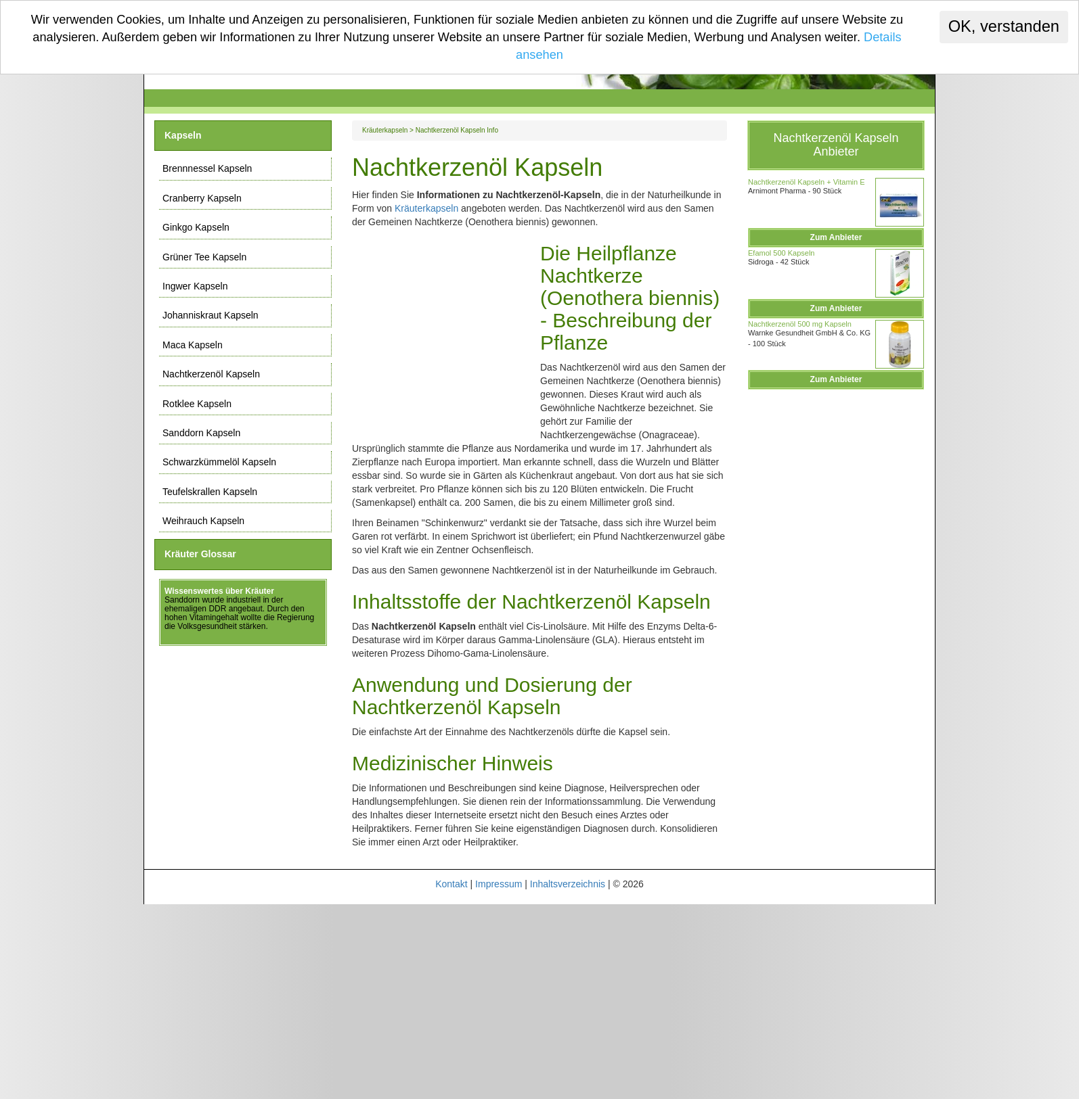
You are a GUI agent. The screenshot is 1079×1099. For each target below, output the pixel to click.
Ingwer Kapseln (195, 286)
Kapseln (182, 135)
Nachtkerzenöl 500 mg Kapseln (800, 324)
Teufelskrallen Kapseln (209, 491)
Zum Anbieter (836, 237)
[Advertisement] (446, 329)
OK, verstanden (1003, 26)
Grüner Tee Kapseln (204, 257)
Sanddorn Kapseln (201, 432)
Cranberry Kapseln (202, 198)
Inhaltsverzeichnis (567, 884)
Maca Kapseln (192, 345)
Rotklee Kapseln (197, 403)
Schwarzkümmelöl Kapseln (219, 462)
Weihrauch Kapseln (203, 520)
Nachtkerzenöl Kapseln (211, 374)
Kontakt (451, 884)
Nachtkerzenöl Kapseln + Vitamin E (806, 182)
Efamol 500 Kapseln (781, 253)
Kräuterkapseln (385, 130)
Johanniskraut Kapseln (210, 315)
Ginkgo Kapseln (195, 227)
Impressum (498, 884)
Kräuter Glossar (200, 553)
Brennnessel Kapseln (207, 168)
